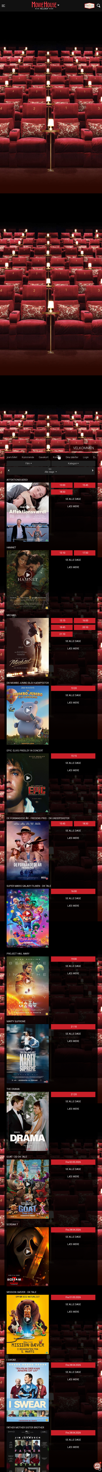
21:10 (62, 634)
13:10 (62, 552)
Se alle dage (73, 499)
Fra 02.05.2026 (73, 1162)
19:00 (74, 959)
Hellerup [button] (47, 4)
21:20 (74, 1094)
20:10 (85, 627)
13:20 (74, 688)
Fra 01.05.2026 (73, 1297)
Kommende (34, 457)
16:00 (85, 620)
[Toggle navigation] (3, 5)
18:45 (62, 627)
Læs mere (73, 506)
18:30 (62, 492)
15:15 (74, 756)
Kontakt (64, 457)
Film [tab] (28, 463)
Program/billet (16, 457)
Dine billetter (78, 457)
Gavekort (50, 457)
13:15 (62, 620)
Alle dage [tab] (50, 470)
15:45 (85, 485)
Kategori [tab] (72, 463)
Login (92, 457)
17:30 (85, 552)
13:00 (62, 485)
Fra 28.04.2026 (73, 1229)
